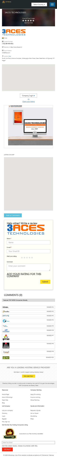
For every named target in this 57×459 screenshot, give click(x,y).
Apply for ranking (35, 394)
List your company (7, 410)
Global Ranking (34, 400)
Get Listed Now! (28, 376)
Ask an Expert (34, 413)
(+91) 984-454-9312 (7, 43)
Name (9, 238)
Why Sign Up (6, 422)
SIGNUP (7, 449)
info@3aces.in (6, 53)
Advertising (33, 416)
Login (3, 416)
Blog (3, 403)
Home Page (5, 394)
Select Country (39, 4)
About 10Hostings (7, 397)
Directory (4, 413)
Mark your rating (12, 256)
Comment (10, 262)
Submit (45, 281)
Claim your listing (29, 101)
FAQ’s (32, 419)
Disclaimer (45, 455)
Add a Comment (13, 215)
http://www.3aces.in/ (16, 47)
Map (10, 56)
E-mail (9, 247)
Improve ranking (35, 397)
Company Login (28, 95)
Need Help (5, 400)
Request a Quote (35, 410)
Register (4, 419)
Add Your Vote (28, 23)
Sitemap (51, 455)
